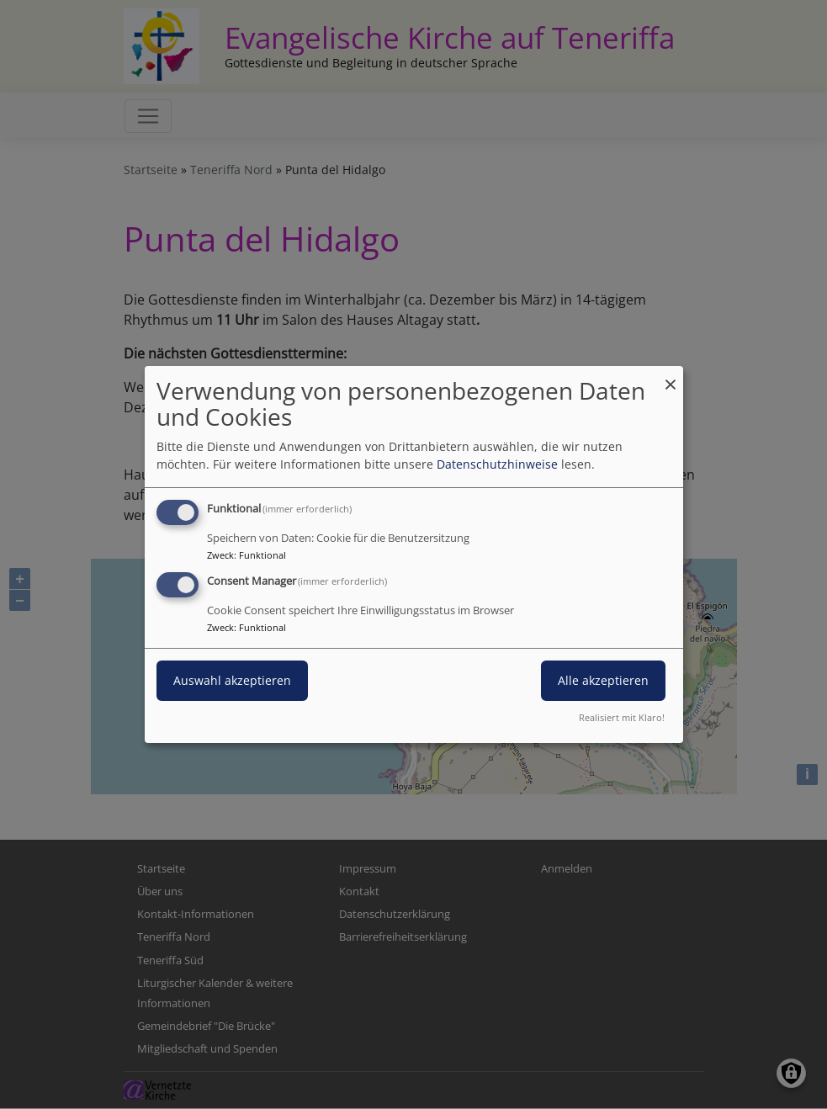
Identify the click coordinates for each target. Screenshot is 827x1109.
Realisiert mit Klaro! (622, 717)
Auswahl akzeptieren (232, 680)
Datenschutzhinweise (497, 464)
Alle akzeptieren (603, 680)
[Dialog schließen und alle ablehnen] (670, 376)
